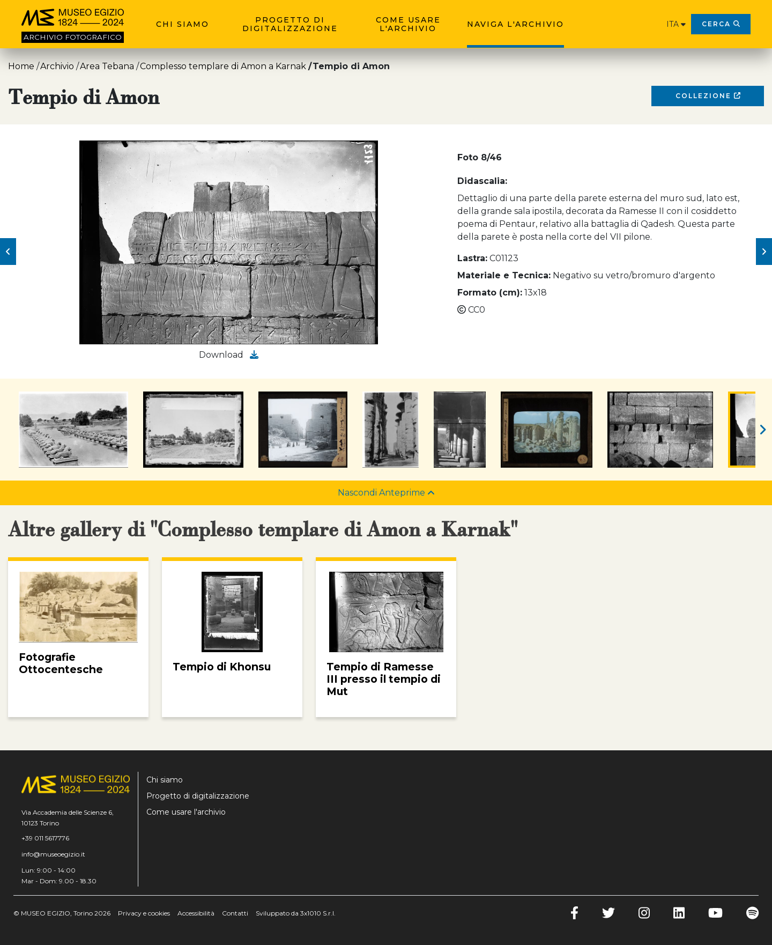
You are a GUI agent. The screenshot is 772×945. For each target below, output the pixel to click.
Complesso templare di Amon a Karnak (223, 66)
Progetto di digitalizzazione (290, 24)
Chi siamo (182, 24)
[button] (8, 251)
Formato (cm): (489, 292)
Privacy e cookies (144, 913)
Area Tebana (107, 66)
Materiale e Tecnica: (504, 275)
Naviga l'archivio (515, 24)
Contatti (235, 913)
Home (21, 66)
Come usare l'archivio (408, 24)
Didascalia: (482, 181)
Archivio (57, 66)
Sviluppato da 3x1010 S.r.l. (296, 913)
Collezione (708, 96)
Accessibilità (195, 913)
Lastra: (472, 258)
